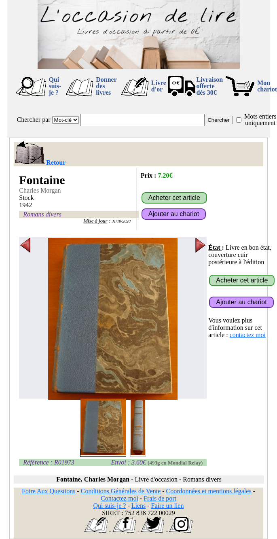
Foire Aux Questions (48, 491)
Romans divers (42, 214)
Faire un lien (167, 505)
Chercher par (34, 119)
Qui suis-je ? (55, 86)
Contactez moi (119, 498)
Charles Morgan (40, 190)
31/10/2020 (121, 221)
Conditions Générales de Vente (121, 491)
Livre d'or (158, 86)
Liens (138, 505)
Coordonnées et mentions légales (209, 491)
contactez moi (248, 334)
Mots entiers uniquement (260, 119)
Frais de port (160, 498)
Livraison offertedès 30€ (209, 86)
